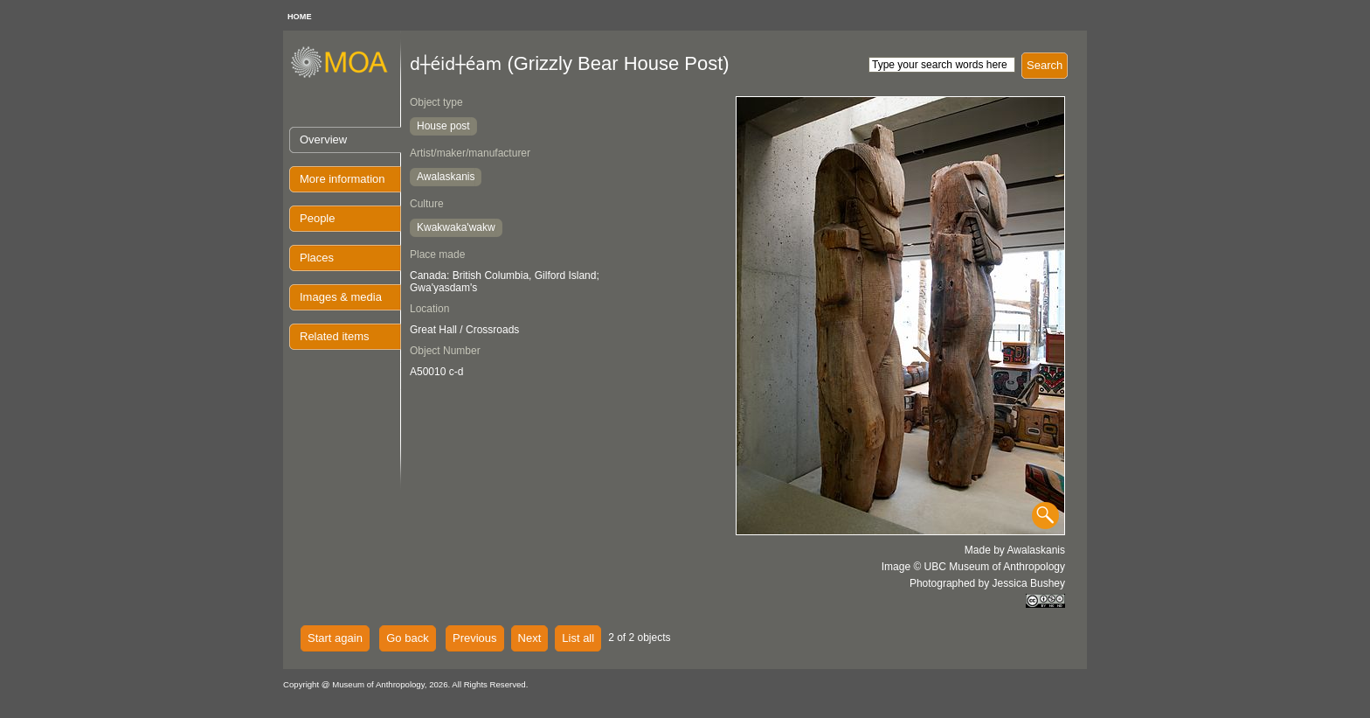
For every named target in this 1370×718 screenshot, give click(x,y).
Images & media (341, 296)
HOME (299, 16)
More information (342, 178)
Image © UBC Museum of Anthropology (973, 567)
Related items (334, 336)
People (317, 218)
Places (317, 257)
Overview (323, 139)
